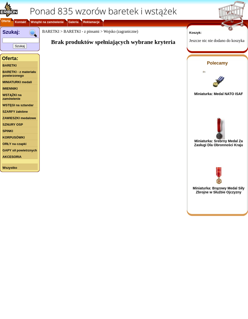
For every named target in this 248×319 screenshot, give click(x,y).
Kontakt (20, 22)
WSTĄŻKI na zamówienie (12, 97)
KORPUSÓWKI (13, 137)
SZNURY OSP (12, 124)
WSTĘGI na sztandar (17, 105)
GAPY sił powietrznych (19, 150)
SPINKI (7, 131)
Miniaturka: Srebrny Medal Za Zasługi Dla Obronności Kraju (218, 143)
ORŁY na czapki (14, 144)
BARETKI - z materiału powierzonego (19, 73)
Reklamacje (91, 22)
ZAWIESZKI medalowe (19, 118)
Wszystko (9, 168)
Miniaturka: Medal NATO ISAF (218, 94)
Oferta (5, 21)
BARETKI (9, 65)
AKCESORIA (12, 157)
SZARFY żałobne (15, 111)
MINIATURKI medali (17, 82)
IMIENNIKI (10, 88)
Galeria (73, 22)
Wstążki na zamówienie (47, 22)
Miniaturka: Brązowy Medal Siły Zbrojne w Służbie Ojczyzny (219, 190)
